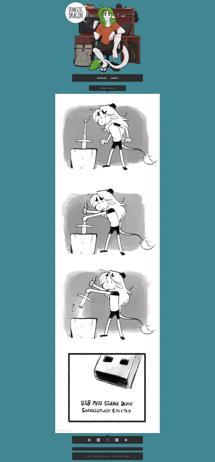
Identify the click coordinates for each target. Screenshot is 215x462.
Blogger (126, 456)
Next (126, 440)
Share (117, 440)
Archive (98, 440)
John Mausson (104, 456)
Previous (89, 440)
